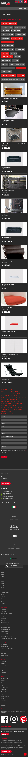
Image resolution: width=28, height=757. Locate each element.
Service (3, 14)
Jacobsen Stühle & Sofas (6, 634)
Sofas (2, 576)
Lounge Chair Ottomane (17, 64)
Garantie (3, 683)
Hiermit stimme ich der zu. (13, 450)
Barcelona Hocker (7, 27)
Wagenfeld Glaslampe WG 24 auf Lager (13, 79)
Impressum (3, 705)
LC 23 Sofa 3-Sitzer (7, 42)
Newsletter (3, 700)
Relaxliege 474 (21, 68)
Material (3, 663)
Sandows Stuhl (6, 71)
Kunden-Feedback (5, 668)
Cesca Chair (3, 618)
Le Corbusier (4, 644)
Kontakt (2, 698)
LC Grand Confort (5, 625)
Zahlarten (3, 680)
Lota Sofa (5, 64)
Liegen (2, 579)
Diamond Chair (15, 31)
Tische (2, 594)
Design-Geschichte (5, 696)
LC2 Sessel (3, 609)
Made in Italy (4, 665)
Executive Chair (20, 34)
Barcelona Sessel (20, 27)
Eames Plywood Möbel (6, 636)
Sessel (2, 572)
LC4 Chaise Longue (7, 57)
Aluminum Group (5, 587)
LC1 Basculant (19, 49)
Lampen (3, 596)
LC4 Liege (17, 57)
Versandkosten (4, 678)
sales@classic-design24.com (15, 563)
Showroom (3, 689)
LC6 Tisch (15, 60)
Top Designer (4, 642)
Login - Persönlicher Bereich (7, 694)
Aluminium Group (5, 622)
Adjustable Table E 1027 (9, 23)
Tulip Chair (20, 75)
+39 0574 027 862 (12, 565)
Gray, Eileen (3, 653)
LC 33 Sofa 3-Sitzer (7, 49)
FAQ (2, 685)
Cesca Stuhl (5, 31)
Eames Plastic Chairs (5, 627)
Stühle (2, 583)
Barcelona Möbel (5, 631)
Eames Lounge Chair (7, 34)
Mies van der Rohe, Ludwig (7, 648)
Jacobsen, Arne (4, 651)
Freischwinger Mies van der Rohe (8, 638)
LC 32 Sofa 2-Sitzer (7, 45)
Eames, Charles (4, 646)
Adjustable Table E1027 (6, 613)
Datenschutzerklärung (18, 450)
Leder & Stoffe (4, 687)
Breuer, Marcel (4, 655)
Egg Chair (3, 620)
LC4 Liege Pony (6, 60)
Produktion (3, 661)
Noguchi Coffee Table (8, 68)
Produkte (3, 570)
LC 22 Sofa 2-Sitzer (16, 38)
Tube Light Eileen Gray (8, 75)
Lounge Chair (4, 616)
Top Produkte (4, 607)
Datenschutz (3, 703)
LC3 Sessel (14, 53)
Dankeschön (3, 672)
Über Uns (3, 659)
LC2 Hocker (5, 53)
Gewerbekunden (5, 692)
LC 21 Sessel (5, 38)
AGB (2, 670)
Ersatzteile (9, 14)
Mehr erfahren (5, 483)
